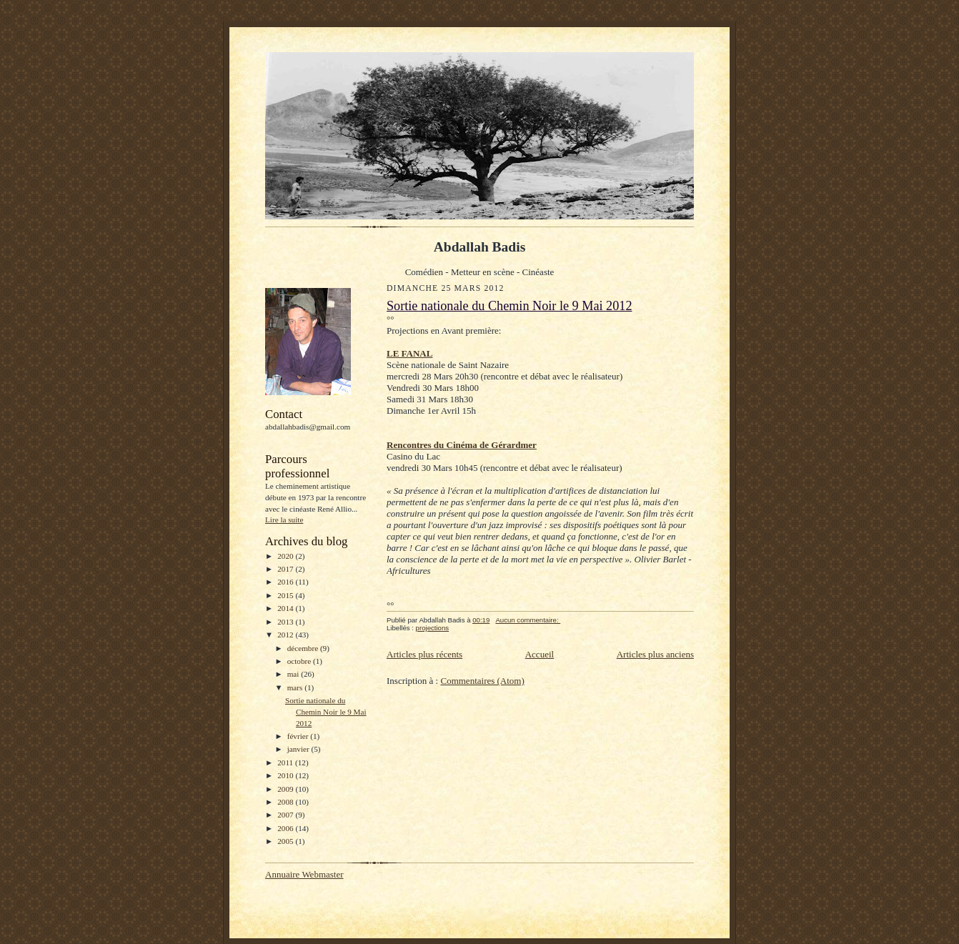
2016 (286, 581)
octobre (300, 661)
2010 (286, 775)
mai (294, 674)
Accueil (539, 654)
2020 (286, 556)
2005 (286, 841)
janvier (299, 749)
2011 (286, 762)
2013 (286, 621)
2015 (286, 595)
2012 (286, 634)
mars (296, 687)
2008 (286, 802)
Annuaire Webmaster (304, 874)
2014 (286, 608)
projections (432, 628)
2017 (286, 569)
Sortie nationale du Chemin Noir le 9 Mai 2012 (326, 711)
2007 (286, 814)
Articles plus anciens (655, 654)
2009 (286, 789)
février (299, 736)
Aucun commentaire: (527, 620)
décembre (303, 648)
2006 (286, 828)
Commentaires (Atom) (482, 680)
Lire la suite (284, 519)
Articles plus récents (424, 654)
